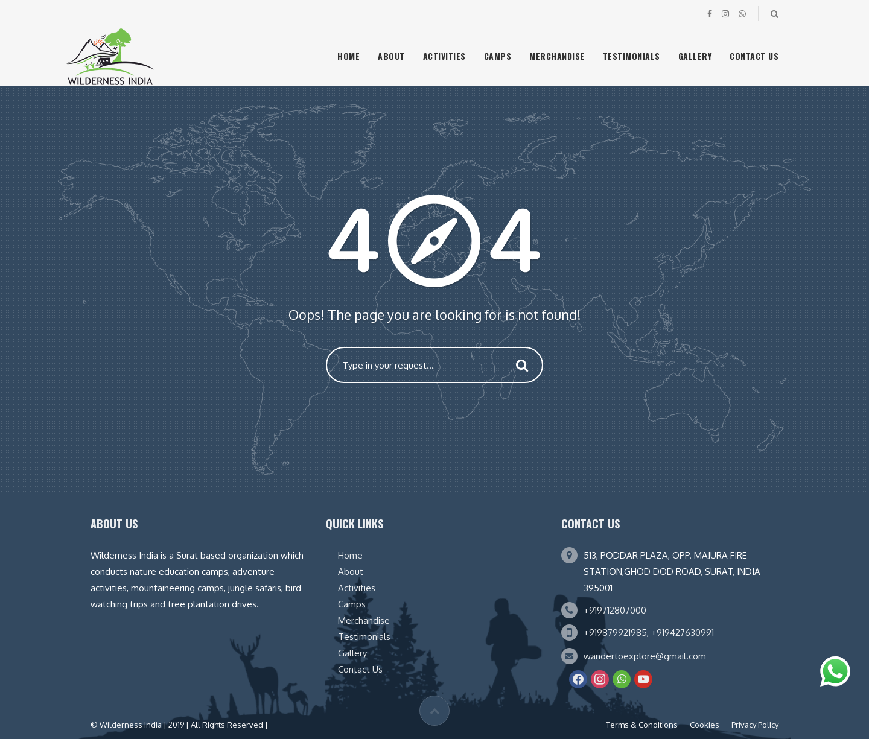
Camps (498, 55)
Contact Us (754, 55)
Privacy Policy (754, 724)
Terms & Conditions (642, 724)
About (391, 55)
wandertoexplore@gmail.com (645, 656)
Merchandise (557, 55)
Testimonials (631, 55)
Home (348, 55)
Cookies (704, 724)
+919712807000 (615, 610)
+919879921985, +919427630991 (649, 632)
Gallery (695, 55)
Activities (444, 55)
